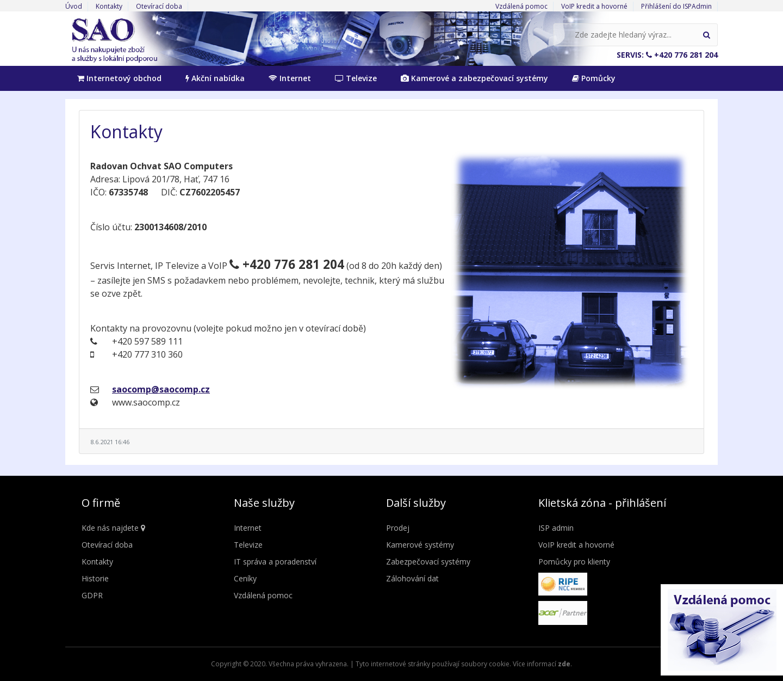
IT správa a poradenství (275, 561)
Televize (356, 78)
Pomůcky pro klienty (574, 561)
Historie (95, 578)
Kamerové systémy (420, 544)
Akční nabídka (215, 78)
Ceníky (245, 578)
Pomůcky (594, 78)
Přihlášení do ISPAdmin (676, 6)
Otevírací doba (159, 6)
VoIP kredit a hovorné (594, 6)
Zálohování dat (412, 578)
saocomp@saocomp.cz (161, 389)
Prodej (397, 528)
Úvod (73, 6)
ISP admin (556, 528)
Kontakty (109, 6)
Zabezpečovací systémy (428, 561)
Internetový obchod (119, 78)
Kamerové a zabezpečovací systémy (474, 78)
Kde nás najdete (113, 528)
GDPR (92, 595)
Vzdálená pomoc (521, 6)
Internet (290, 78)
